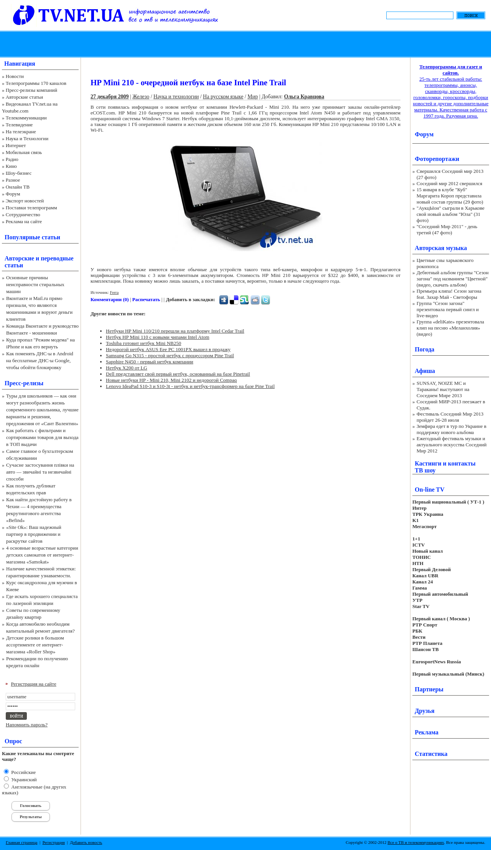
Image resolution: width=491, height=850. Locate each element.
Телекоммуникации (26, 118)
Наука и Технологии (27, 138)
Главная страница (21, 842)
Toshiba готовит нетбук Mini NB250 (143, 343)
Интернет (16, 145)
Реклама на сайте (24, 221)
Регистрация (54, 842)
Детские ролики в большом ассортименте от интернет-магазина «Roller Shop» (35, 644)
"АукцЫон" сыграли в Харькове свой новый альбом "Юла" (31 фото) (450, 214)
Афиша (425, 371)
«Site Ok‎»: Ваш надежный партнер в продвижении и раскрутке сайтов (33, 534)
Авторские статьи (24, 97)
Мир (252, 96)
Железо (140, 96)
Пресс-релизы (24, 383)
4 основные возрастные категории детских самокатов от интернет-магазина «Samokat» (42, 555)
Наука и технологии (176, 96)
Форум (13, 194)
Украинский (23, 779)
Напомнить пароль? (27, 724)
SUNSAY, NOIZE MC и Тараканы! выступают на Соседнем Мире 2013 (443, 389)
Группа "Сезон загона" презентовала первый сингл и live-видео (448, 309)
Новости (15, 76)
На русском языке (223, 96)
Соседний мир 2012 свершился (449, 183)
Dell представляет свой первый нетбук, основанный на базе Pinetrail (178, 374)
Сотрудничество (23, 214)
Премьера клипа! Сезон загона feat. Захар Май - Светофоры (449, 294)
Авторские (19, 258)
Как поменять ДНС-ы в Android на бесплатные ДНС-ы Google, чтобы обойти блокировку (39, 360)
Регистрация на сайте (33, 684)
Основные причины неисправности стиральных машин (35, 284)
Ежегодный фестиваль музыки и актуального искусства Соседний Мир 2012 (451, 445)
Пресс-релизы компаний (31, 90)
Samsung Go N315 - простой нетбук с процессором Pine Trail (170, 355)
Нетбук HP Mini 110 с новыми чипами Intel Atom (157, 337)
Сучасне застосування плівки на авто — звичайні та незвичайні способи (40, 472)
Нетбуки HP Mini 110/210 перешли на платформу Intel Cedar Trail (175, 331)
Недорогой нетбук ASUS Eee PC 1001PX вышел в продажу (168, 349)
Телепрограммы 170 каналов (36, 83)
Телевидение (19, 125)
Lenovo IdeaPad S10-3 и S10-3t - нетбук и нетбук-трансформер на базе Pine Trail (190, 386)
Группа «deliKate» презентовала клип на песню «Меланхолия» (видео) (450, 328)
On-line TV (430, 489)
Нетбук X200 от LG (126, 368)
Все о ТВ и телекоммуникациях (415, 842)
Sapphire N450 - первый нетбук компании (149, 362)
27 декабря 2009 (110, 96)
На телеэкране (21, 131)
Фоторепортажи (437, 159)
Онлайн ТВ (18, 187)
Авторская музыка (441, 248)
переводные (57, 258)
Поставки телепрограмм (31, 207)
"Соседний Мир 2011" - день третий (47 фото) (447, 229)
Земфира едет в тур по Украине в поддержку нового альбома (451, 429)
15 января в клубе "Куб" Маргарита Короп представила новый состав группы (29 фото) (450, 196)
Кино (11, 166)
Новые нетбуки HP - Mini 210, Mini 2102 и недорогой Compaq (171, 380)
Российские (23, 772)
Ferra (114, 292)
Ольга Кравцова (304, 96)
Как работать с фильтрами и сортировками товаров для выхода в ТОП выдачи (42, 437)
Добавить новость (86, 842)
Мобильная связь (24, 152)
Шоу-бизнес (18, 173)
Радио (12, 159)
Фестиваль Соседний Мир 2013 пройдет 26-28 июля (450, 417)
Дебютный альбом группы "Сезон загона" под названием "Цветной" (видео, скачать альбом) (453, 279)
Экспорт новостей (25, 201)
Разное (13, 180)
